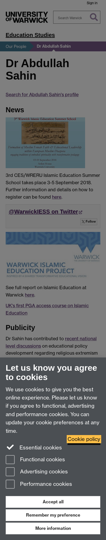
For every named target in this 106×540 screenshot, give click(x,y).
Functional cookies (35, 460)
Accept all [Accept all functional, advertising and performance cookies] (53, 501)
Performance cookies (39, 484)
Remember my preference (53, 515)
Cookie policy (84, 439)
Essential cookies (34, 447)
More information (53, 528)
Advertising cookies (37, 472)
